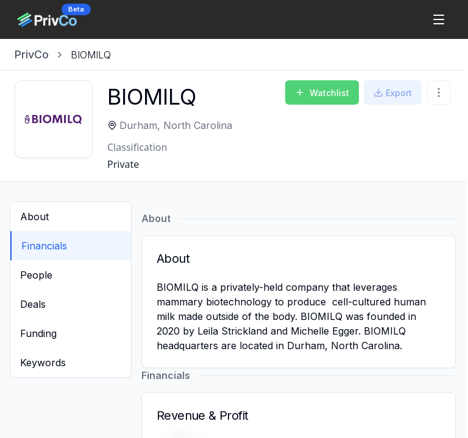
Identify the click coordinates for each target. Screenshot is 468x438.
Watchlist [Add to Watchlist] (322, 93)
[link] (91, 54)
